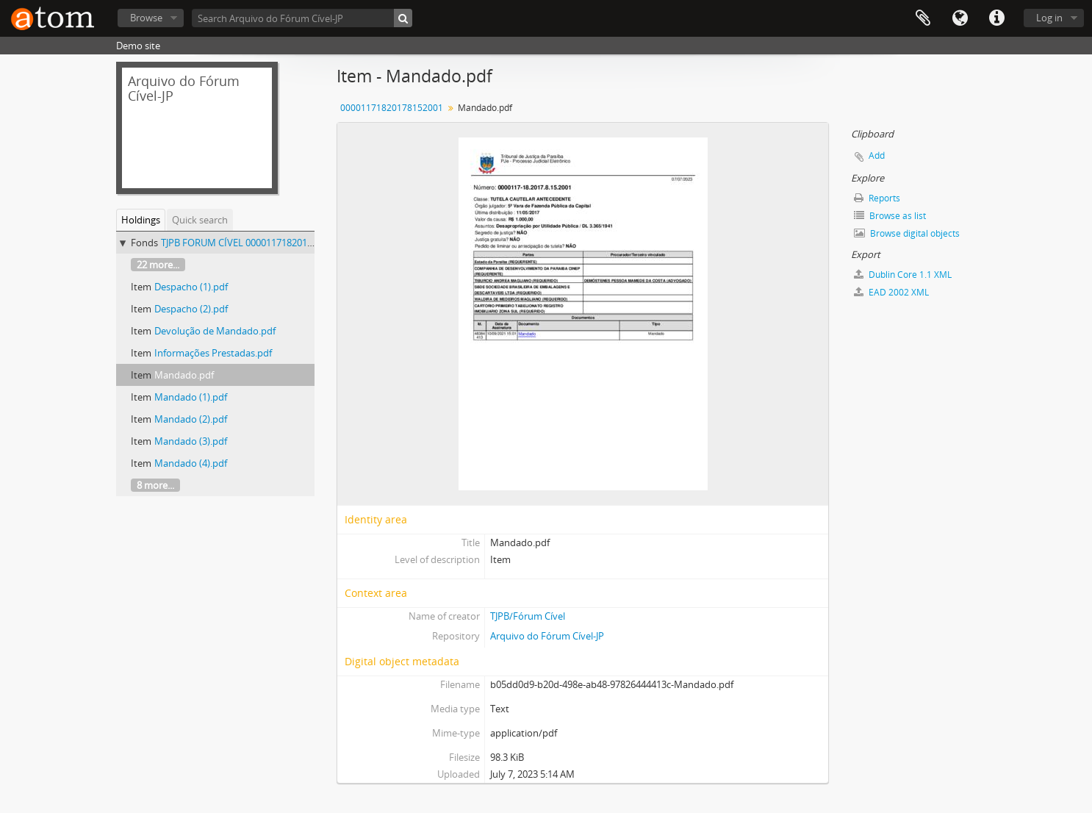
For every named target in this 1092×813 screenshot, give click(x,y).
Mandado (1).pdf (190, 397)
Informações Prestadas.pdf (213, 352)
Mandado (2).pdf (190, 419)
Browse (146, 17)
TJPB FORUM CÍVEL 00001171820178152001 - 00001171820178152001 (310, 242)
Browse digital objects (907, 233)
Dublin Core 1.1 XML (903, 274)
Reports (877, 198)
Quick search (200, 219)
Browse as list (890, 215)
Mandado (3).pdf (190, 441)
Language (959, 18)
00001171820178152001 (391, 107)
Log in (1049, 17)
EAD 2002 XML (891, 292)
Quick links (996, 18)
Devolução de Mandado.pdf (215, 330)
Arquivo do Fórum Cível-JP (547, 635)
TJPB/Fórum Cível (527, 616)
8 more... (155, 485)
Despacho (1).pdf (191, 286)
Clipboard (923, 18)
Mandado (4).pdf (190, 463)
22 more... (158, 264)
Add (877, 155)
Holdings (140, 219)
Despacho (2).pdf (191, 308)
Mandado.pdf (184, 375)
